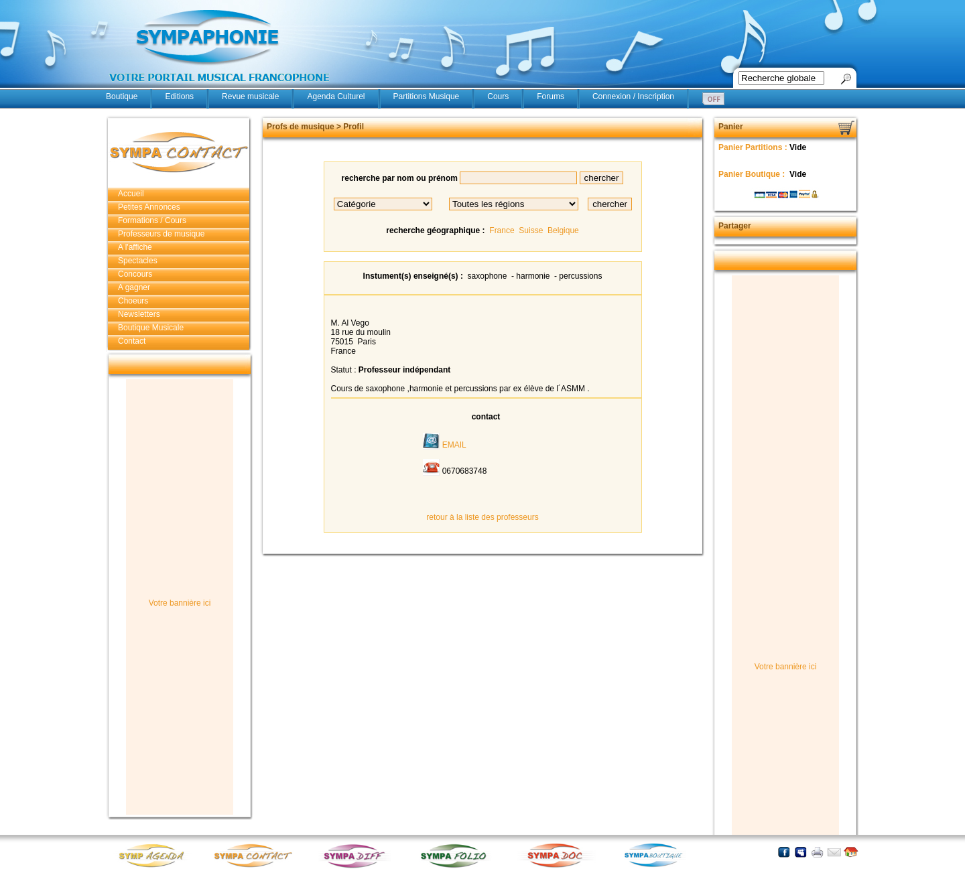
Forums (550, 96)
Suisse (531, 230)
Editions (179, 96)
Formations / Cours (152, 220)
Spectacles (137, 260)
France (501, 230)
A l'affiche (135, 247)
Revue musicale (250, 96)
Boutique (121, 96)
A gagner (134, 287)
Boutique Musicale (151, 327)
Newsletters (139, 314)
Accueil (131, 193)
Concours (135, 274)
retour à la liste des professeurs (482, 517)
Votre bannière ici (180, 603)
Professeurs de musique (161, 234)
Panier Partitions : (753, 147)
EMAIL (454, 445)
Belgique (563, 230)
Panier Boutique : (752, 174)
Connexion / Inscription (633, 96)
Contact (131, 341)
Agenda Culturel (336, 96)
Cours (498, 96)
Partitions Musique (426, 96)
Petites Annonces (149, 207)
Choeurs (133, 301)
